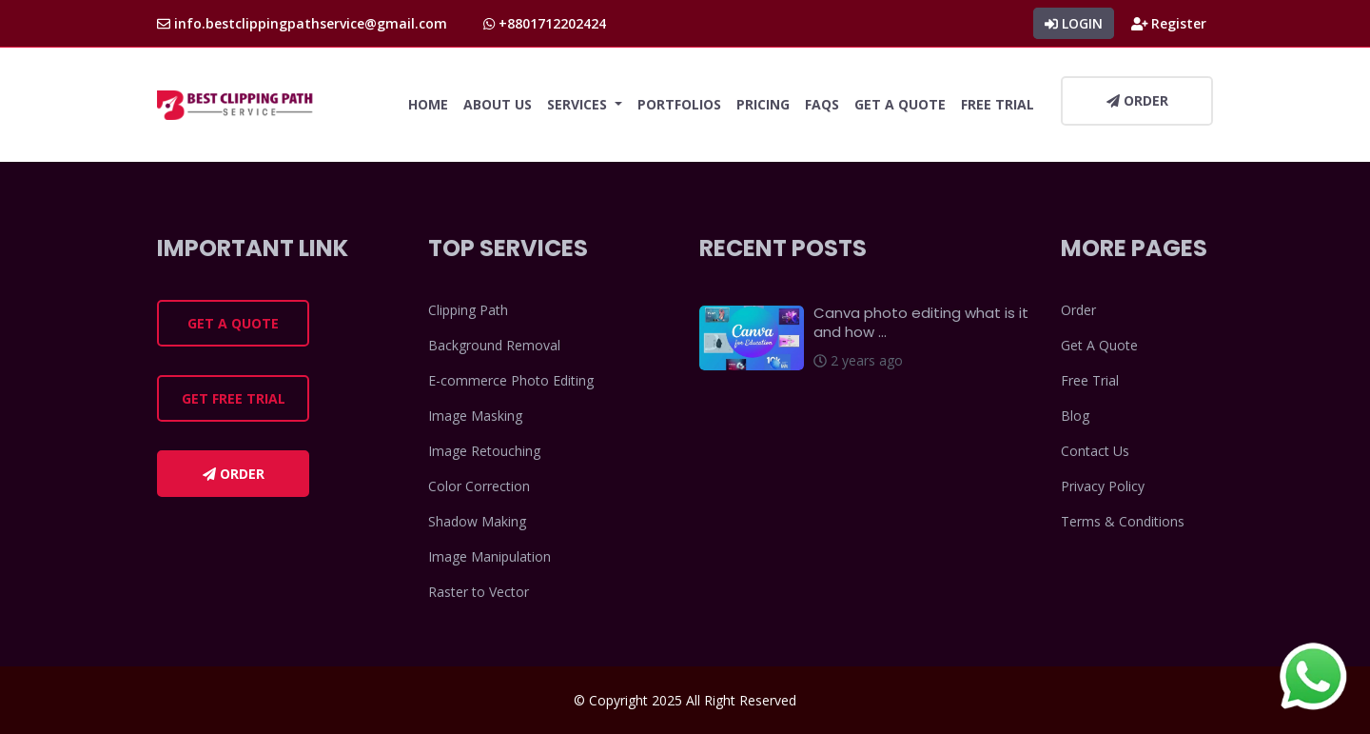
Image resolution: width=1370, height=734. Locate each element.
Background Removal (494, 345)
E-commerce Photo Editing (511, 380)
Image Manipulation (489, 556)
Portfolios (679, 104)
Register (1169, 23)
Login (1074, 23)
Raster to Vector (478, 592)
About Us (497, 104)
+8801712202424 (544, 23)
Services (579, 104)
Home (428, 104)
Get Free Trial (233, 398)
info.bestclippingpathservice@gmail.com (302, 23)
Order (1137, 100)
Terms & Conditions (1122, 521)
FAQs (822, 104)
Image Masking (475, 416)
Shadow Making (477, 521)
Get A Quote (900, 104)
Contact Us (1095, 451)
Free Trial (997, 104)
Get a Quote (233, 323)
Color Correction (479, 486)
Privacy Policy (1103, 486)
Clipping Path (468, 310)
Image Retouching (484, 451)
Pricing (763, 104)
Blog (1075, 416)
